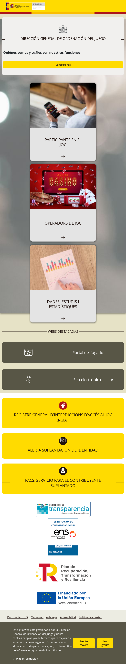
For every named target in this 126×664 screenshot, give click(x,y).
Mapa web (37, 617)
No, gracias (105, 643)
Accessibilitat (68, 617)
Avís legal (51, 617)
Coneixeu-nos (63, 64)
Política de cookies (90, 617)
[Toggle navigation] (117, 6)
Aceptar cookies (83, 643)
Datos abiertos (16, 617)
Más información (27, 658)
